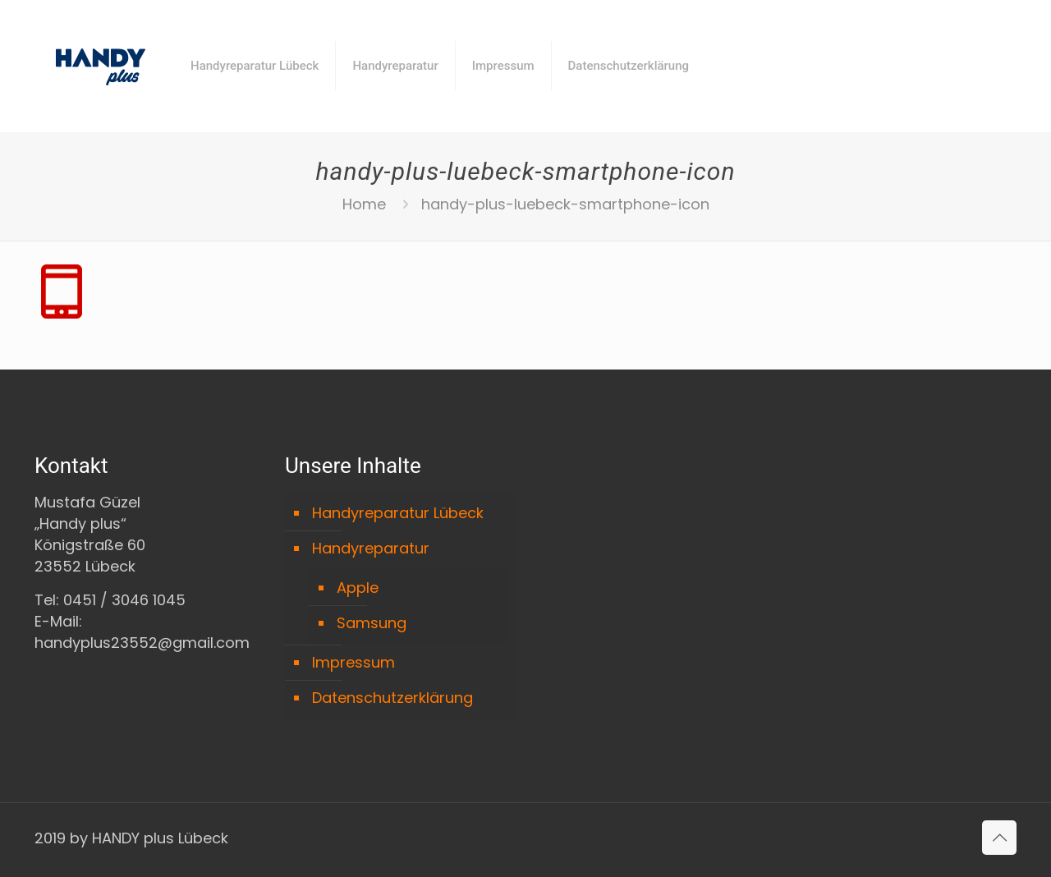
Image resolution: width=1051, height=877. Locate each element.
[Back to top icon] (999, 837)
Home (364, 204)
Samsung (371, 623)
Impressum (353, 662)
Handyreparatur (370, 548)
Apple (358, 587)
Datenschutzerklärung (392, 697)
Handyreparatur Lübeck (398, 513)
